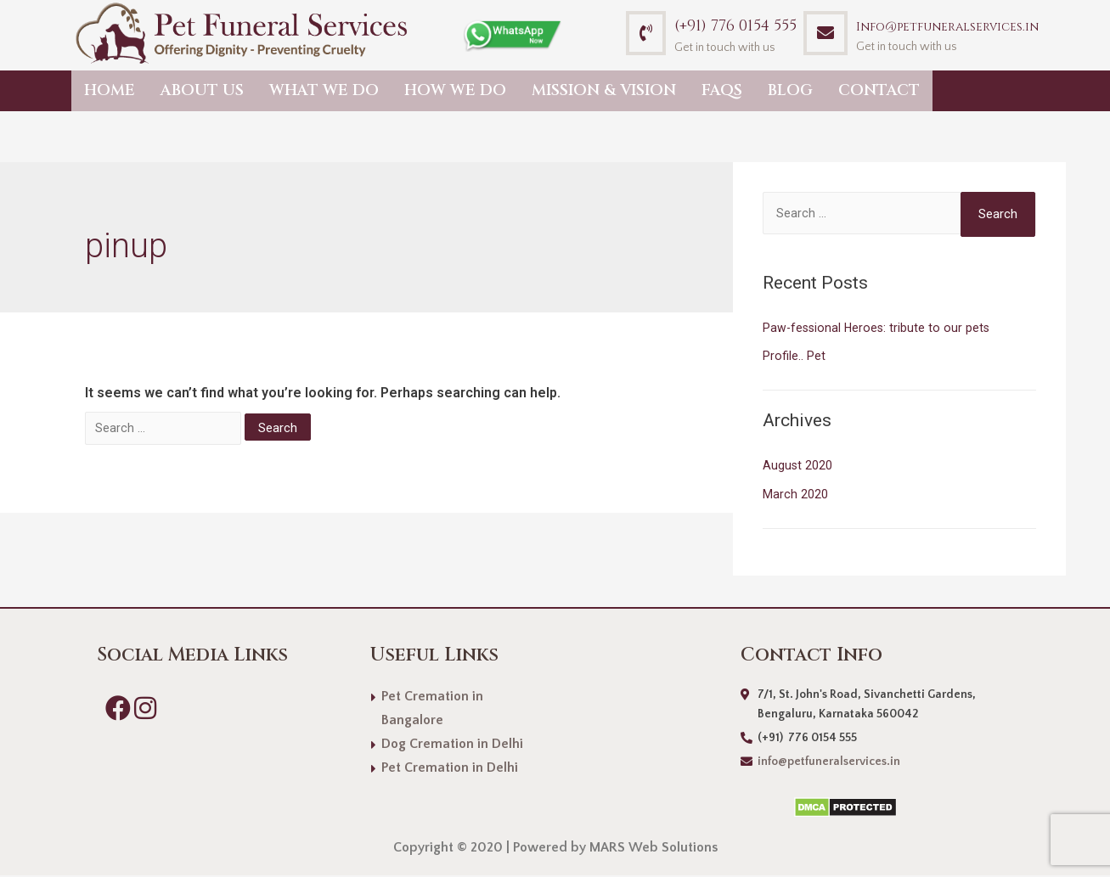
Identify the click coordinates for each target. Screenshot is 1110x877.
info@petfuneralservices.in (829, 763)
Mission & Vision (604, 90)
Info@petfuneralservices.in (947, 27)
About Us (202, 90)
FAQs (721, 90)
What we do (324, 90)
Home (109, 90)
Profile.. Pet (794, 357)
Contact (879, 90)
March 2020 (795, 495)
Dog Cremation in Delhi (452, 745)
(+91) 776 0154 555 (735, 26)
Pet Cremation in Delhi (449, 769)
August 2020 (798, 467)
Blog (790, 90)
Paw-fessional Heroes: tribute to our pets (878, 329)
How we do (455, 90)
